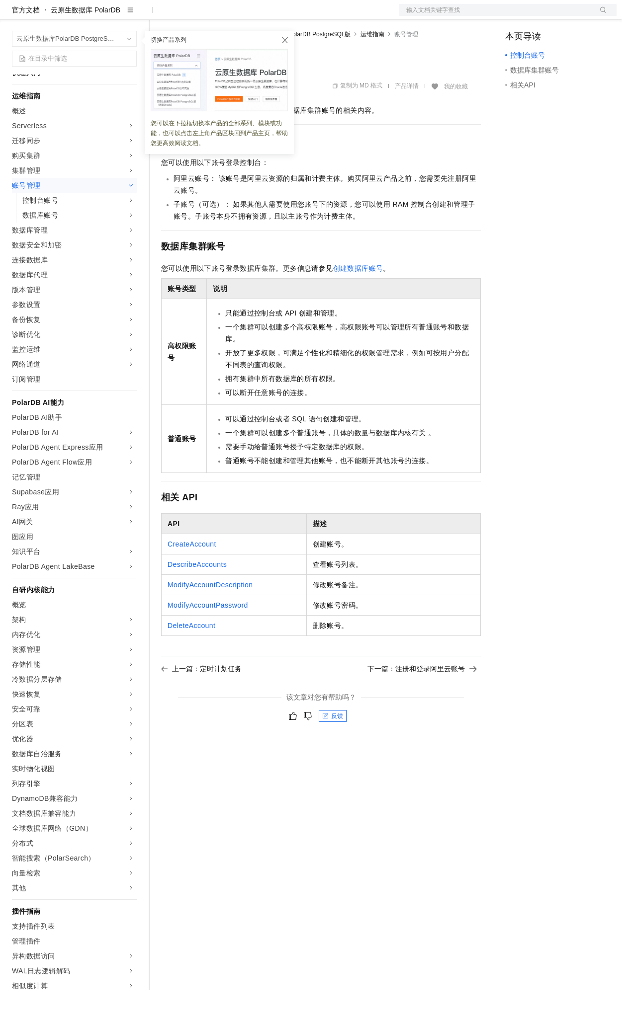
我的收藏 (456, 118)
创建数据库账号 (358, 300)
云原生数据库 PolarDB (85, 42)
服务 (293, 16)
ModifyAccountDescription (210, 617)
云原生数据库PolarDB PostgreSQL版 (302, 66)
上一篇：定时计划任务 (201, 701)
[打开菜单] (16, 16)
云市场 (242, 16)
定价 (215, 16)
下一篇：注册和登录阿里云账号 (422, 701)
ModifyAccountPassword (208, 637)
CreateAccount (192, 576)
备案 (516, 15)
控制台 (540, 15)
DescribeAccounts (197, 596)
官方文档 (26, 42)
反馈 (332, 747)
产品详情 (407, 117)
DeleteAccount (191, 657)
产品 (129, 16)
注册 (564, 15)
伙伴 (269, 16)
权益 (191, 16)
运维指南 (372, 66)
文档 (495, 15)
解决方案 (160, 16)
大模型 (101, 16)
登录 (600, 15)
